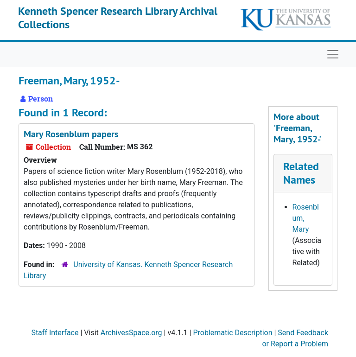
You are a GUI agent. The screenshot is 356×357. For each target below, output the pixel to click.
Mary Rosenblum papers (71, 134)
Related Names (301, 173)
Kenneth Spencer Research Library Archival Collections (117, 18)
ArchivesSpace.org (131, 332)
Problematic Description (232, 332)
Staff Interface (54, 332)
